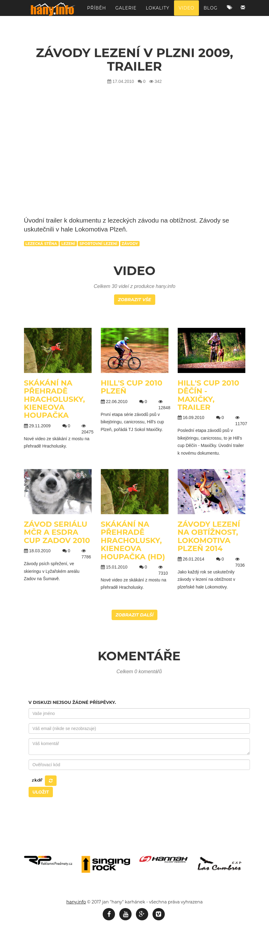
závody (130, 243)
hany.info (76, 902)
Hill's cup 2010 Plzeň (132, 387)
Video (186, 11)
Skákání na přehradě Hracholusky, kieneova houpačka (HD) (133, 540)
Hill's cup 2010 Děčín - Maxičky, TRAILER (208, 395)
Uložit (41, 792)
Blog (210, 11)
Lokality (157, 11)
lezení (68, 243)
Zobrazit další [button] (135, 615)
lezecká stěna (41, 243)
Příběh (96, 11)
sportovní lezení (98, 243)
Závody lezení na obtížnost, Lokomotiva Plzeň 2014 (209, 536)
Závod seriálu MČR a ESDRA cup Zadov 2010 (57, 532)
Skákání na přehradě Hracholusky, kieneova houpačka (54, 399)
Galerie (125, 11)
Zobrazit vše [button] (134, 299)
